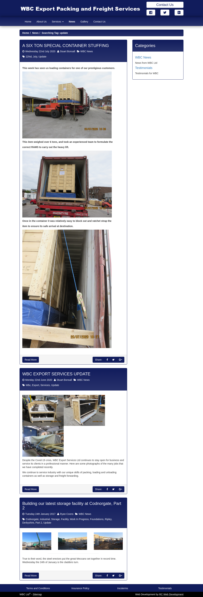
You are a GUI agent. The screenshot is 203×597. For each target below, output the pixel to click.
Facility (65, 519)
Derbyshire (28, 522)
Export (35, 385)
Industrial (45, 519)
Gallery (84, 21)
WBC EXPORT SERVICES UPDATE (56, 374)
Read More (31, 359)
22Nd (29, 56)
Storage (55, 519)
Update (42, 56)
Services (58, 21)
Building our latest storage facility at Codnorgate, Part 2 (71, 505)
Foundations (96, 519)
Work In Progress (79, 519)
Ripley (108, 519)
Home (28, 21)
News (72, 21)
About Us (41, 21)
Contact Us (165, 5)
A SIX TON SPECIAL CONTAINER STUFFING (65, 45)
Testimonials (143, 68)
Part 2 (38, 522)
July (35, 56)
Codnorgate (32, 519)
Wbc (28, 385)
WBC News (86, 51)
